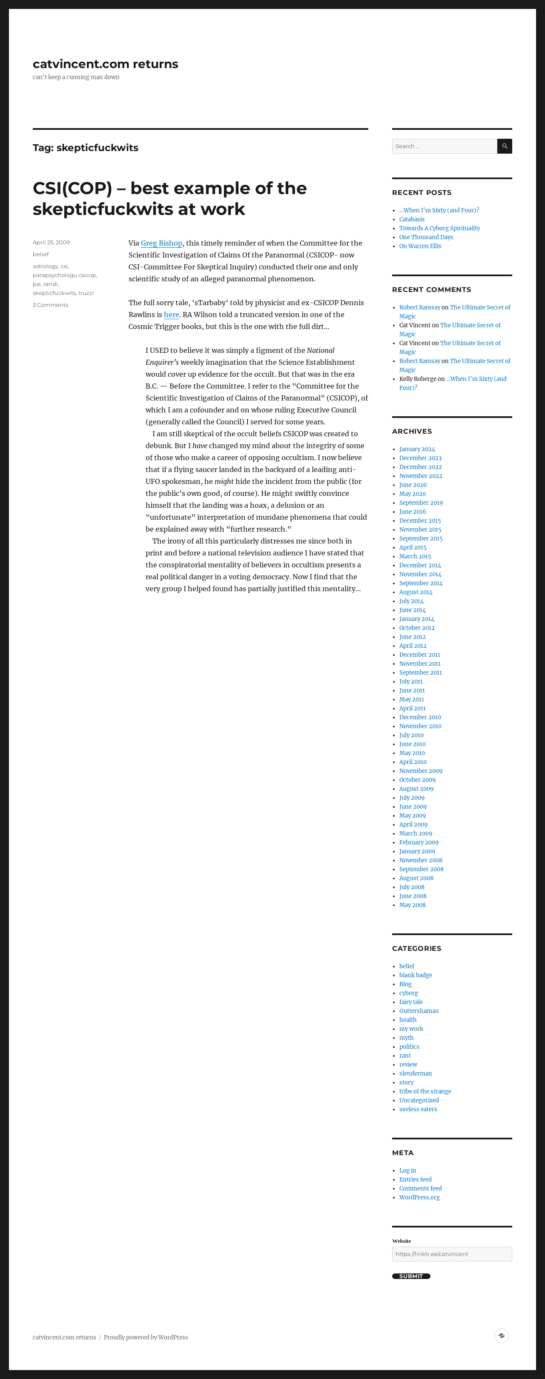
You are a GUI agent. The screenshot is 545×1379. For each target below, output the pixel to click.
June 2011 (412, 690)
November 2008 (420, 860)
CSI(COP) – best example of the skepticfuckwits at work (170, 198)
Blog (405, 984)
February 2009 (419, 842)
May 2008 (412, 905)
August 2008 (416, 878)
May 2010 (412, 753)
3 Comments (50, 304)
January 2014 (416, 619)
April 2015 (413, 547)
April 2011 (412, 708)
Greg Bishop (161, 243)
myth (406, 1037)
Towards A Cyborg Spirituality (439, 228)
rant (405, 1055)
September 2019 (421, 502)
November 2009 (421, 771)
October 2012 (417, 628)
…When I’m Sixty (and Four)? (439, 210)
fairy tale (411, 1002)
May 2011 (411, 699)
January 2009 (417, 851)
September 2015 (421, 538)
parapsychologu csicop (64, 275)
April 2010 (413, 762)
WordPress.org (419, 1197)
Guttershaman (419, 1011)
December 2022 (420, 467)
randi (50, 283)
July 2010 (411, 735)
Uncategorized (419, 1100)
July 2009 (412, 797)
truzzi (86, 292)
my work (411, 1029)
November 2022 (420, 476)
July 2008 (412, 887)
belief (41, 254)
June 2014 (412, 610)
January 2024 (417, 449)
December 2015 (420, 520)
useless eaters (418, 1109)
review (408, 1064)
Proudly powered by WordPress (146, 1337)
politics (409, 1046)
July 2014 (411, 601)
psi (37, 283)
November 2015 (420, 529)
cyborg (408, 993)
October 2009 (417, 780)
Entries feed (415, 1179)
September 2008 (421, 869)
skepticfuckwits (54, 292)
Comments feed (420, 1188)
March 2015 (415, 556)
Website (401, 1241)
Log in (407, 1170)
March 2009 (416, 833)
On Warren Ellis (420, 246)
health (408, 1020)
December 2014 (420, 565)
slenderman (415, 1073)
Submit (411, 1276)
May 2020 (412, 494)
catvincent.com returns (105, 64)
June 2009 (413, 806)
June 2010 (412, 744)
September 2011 (420, 672)
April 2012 (413, 645)
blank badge (415, 975)
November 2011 (420, 663)
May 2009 (412, 815)
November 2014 (420, 574)
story (406, 1082)
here (171, 314)
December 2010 (420, 717)
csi (64, 266)
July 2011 (411, 681)
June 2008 (413, 896)
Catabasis (412, 219)
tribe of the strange (425, 1091)
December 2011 (419, 654)
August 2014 (416, 592)
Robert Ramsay (419, 307)
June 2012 (412, 637)
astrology (45, 266)
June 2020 (413, 485)
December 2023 (420, 458)
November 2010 (420, 726)
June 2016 (412, 511)
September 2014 (421, 583)
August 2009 (416, 788)
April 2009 (413, 824)
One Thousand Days (426, 237)
